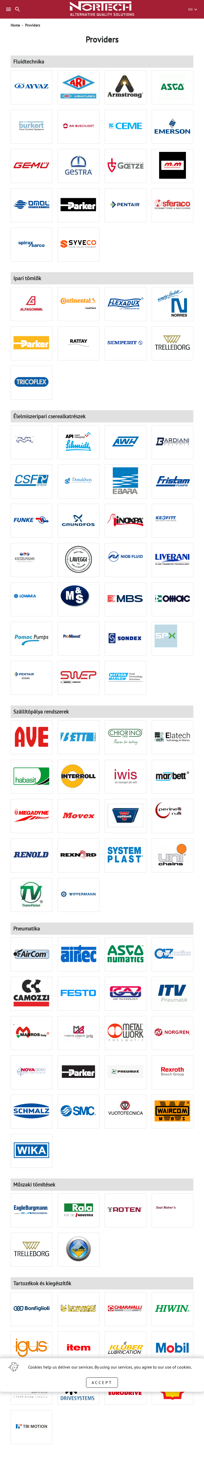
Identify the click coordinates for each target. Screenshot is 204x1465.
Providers (32, 25)
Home (15, 25)
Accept (102, 1382)
